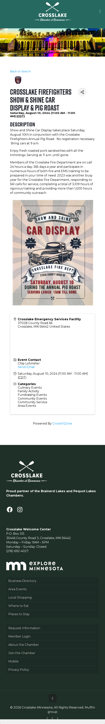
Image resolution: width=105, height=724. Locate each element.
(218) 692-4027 (17, 551)
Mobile (13, 661)
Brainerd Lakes (53, 491)
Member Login (19, 636)
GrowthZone (62, 423)
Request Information (24, 628)
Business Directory (22, 581)
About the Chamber (23, 645)
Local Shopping (20, 597)
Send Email (26, 367)
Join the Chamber (21, 653)
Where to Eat (18, 606)
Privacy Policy (18, 669)
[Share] (82, 92)
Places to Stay (19, 614)
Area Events (17, 589)
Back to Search (20, 71)
